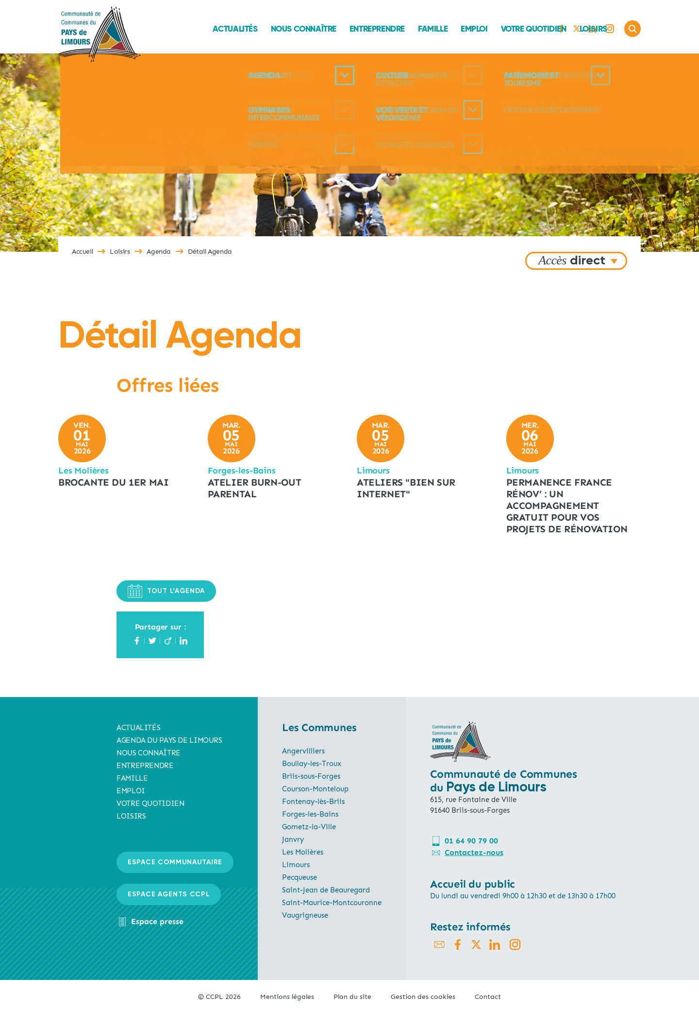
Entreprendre (317, 28)
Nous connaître (243, 28)
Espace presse (157, 921)
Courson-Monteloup (315, 789)
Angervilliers (303, 751)
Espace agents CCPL (169, 894)
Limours (296, 864)
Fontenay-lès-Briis (313, 801)
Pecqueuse (299, 877)
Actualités (174, 28)
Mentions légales (287, 997)
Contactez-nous (474, 852)
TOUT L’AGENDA (166, 591)
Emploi (414, 28)
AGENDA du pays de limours (169, 740)
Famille (372, 28)
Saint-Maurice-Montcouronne (332, 902)
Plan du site (352, 997)
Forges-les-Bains (310, 814)
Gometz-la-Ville (309, 826)
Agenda (159, 251)
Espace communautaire (175, 862)
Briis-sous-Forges (311, 776)
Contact (488, 997)
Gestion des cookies (423, 997)
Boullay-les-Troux (311, 763)
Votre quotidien (473, 28)
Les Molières (302, 852)
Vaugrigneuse (305, 915)
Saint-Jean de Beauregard (326, 890)
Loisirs (533, 28)
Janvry (293, 839)
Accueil (82, 251)
